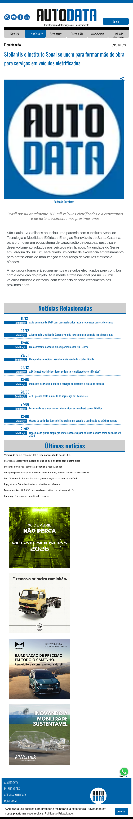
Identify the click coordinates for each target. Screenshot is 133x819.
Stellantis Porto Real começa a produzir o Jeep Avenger (33, 466)
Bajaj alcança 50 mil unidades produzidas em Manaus (32, 484)
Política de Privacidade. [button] (59, 813)
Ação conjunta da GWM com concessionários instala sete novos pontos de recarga (71, 322)
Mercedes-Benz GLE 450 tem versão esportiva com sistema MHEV (39, 490)
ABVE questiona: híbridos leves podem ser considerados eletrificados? (65, 371)
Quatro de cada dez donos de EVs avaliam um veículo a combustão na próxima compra (73, 420)
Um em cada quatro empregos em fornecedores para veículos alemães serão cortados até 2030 (75, 434)
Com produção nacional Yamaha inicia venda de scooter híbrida (61, 359)
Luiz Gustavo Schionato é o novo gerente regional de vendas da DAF (40, 478)
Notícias (35, 33)
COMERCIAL (10, 801)
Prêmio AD (77, 33)
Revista (14, 33)
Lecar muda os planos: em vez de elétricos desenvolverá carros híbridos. (66, 408)
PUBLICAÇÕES (12, 788)
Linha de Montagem (118, 35)
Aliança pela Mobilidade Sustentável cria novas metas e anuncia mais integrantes (71, 334)
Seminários (56, 33)
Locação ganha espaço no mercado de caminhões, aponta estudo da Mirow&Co (46, 472)
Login (116, 21)
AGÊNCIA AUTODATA (15, 795)
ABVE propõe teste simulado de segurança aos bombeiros (58, 396)
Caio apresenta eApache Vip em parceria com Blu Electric (58, 347)
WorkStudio (97, 33)
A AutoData (11, 782)
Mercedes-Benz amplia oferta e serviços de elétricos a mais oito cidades (66, 384)
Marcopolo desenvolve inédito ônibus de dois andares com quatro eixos (42, 460)
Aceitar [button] (121, 811)
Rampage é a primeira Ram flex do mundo (26, 496)
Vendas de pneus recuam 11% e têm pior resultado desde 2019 (37, 454)
